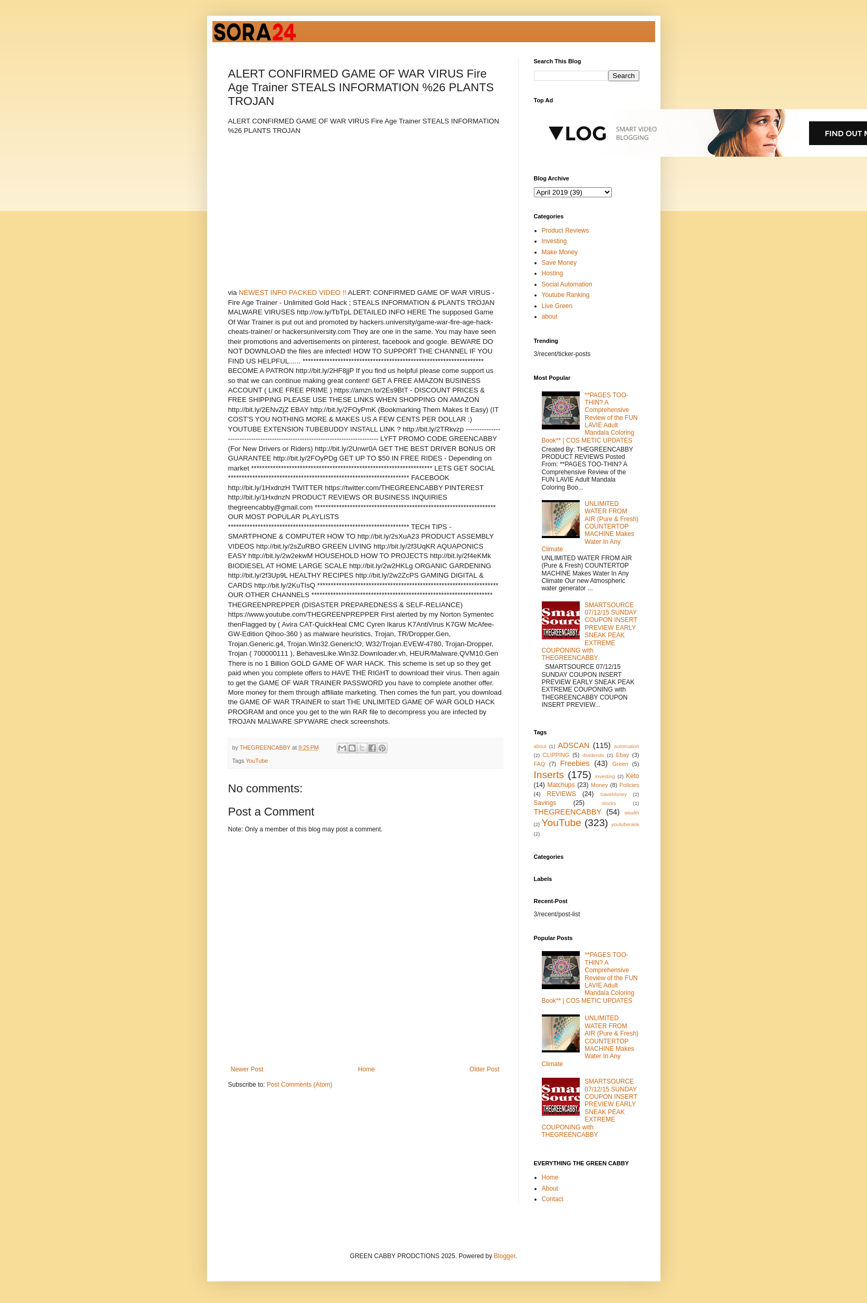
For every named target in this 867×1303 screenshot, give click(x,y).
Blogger (504, 1256)
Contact (552, 1199)
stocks (609, 803)
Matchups (560, 785)
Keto (632, 776)
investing (605, 776)
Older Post (485, 1069)
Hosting (552, 273)
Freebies (575, 763)
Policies (629, 785)
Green (620, 764)
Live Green (557, 306)
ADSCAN (574, 745)
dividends (593, 755)
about (550, 316)
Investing (554, 241)
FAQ (539, 764)
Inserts (549, 774)
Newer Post (247, 1069)
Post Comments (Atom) (300, 1084)
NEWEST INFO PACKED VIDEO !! (292, 292)
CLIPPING (556, 755)
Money (599, 785)
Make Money (560, 252)
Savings (545, 803)
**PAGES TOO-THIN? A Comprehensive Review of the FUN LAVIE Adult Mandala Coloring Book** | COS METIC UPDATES (590, 417)
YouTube (257, 761)
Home (366, 1069)
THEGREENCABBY (568, 812)
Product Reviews (565, 230)
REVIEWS (561, 794)
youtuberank (625, 824)
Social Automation (567, 284)
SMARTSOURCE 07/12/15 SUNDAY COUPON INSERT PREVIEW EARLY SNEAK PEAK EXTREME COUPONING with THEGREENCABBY (589, 631)
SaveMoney (613, 794)
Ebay (622, 755)
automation (626, 746)
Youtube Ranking (566, 295)
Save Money (559, 262)
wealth (632, 813)
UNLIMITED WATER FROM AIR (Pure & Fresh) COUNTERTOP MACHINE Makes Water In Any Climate (590, 526)
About (550, 1188)
